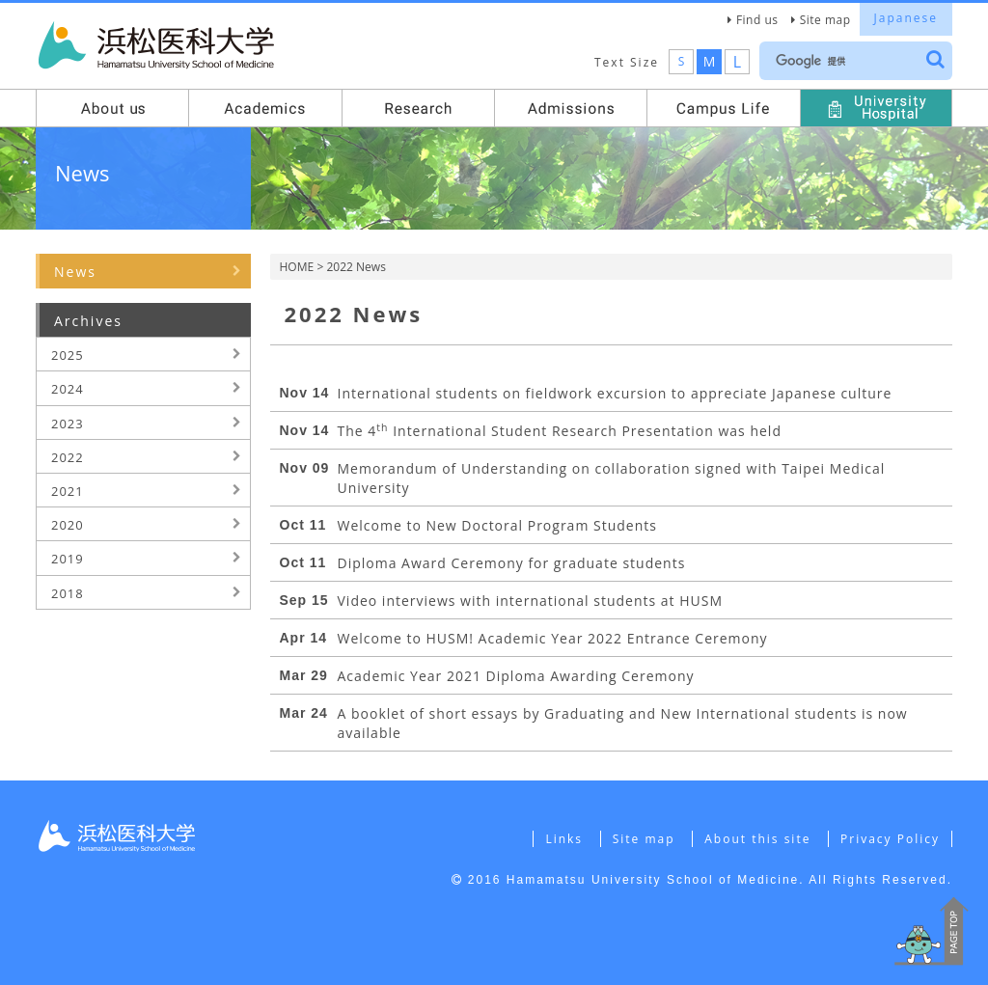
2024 (67, 388)
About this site (757, 839)
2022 (67, 457)
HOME (297, 267)
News (75, 271)
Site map (825, 20)
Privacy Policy (890, 839)
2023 (67, 423)
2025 (67, 355)
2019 (67, 558)
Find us (757, 20)
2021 (67, 491)
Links (564, 839)
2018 (67, 593)
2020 (67, 525)
